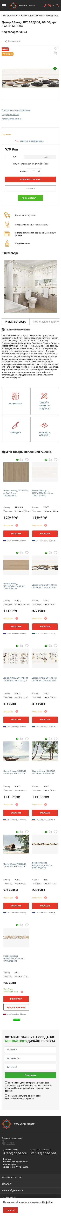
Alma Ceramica (37, 15)
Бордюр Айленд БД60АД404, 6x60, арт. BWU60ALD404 (13, 958)
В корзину (16, 999)
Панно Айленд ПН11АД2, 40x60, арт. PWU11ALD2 (43, 772)
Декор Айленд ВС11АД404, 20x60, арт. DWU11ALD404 (15, 679)
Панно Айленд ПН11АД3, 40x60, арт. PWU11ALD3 (14, 865)
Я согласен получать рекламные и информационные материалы (23, 1097)
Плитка (14, 15)
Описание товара (15, 321)
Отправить (30, 1075)
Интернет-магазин (12, 1177)
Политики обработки (24, 1088)
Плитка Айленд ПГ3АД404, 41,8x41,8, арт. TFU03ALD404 (15, 493)
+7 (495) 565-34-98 (44, 1153)
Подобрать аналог (10, 114)
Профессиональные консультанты (31, 225)
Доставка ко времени (25, 215)
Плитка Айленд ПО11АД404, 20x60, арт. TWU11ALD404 (14, 586)
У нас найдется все (12, 1190)
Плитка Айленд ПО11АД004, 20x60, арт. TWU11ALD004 (43, 493)
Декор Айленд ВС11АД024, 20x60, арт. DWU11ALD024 (44, 586)
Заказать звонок (45, 6)
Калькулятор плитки (11, 119)
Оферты (32, 1083)
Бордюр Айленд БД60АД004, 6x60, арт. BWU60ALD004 (42, 865)
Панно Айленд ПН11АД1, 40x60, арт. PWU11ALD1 (14, 772)
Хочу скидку (29, 198)
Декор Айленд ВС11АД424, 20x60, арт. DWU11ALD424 (44, 679)
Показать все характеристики (16, 110)
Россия (24, 15)
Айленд (49, 15)
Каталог (6, 1184)
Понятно (10, 1210)
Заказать (30, 188)
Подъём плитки (22, 243)
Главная (5, 15)
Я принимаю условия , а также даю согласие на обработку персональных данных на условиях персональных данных (28, 1087)
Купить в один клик (16, 1007)
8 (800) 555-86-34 (15, 1153)
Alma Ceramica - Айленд (14, 541)
